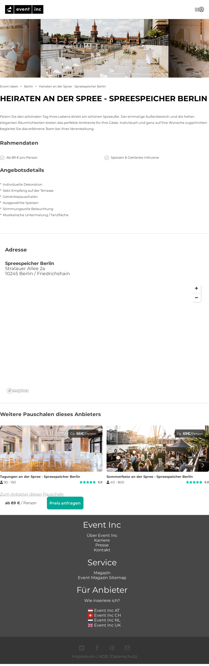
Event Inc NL (104, 624)
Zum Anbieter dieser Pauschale (32, 499)
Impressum (83, 661)
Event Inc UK (104, 629)
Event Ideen (9, 86)
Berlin (28, 86)
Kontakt (102, 554)
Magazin (102, 577)
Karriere (102, 544)
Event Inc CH (104, 619)
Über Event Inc (102, 540)
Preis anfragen (65, 508)
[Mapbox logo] (18, 396)
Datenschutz (124, 661)
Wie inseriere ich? (102, 605)
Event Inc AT (103, 615)
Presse (102, 549)
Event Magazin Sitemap (102, 582)
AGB (103, 661)
